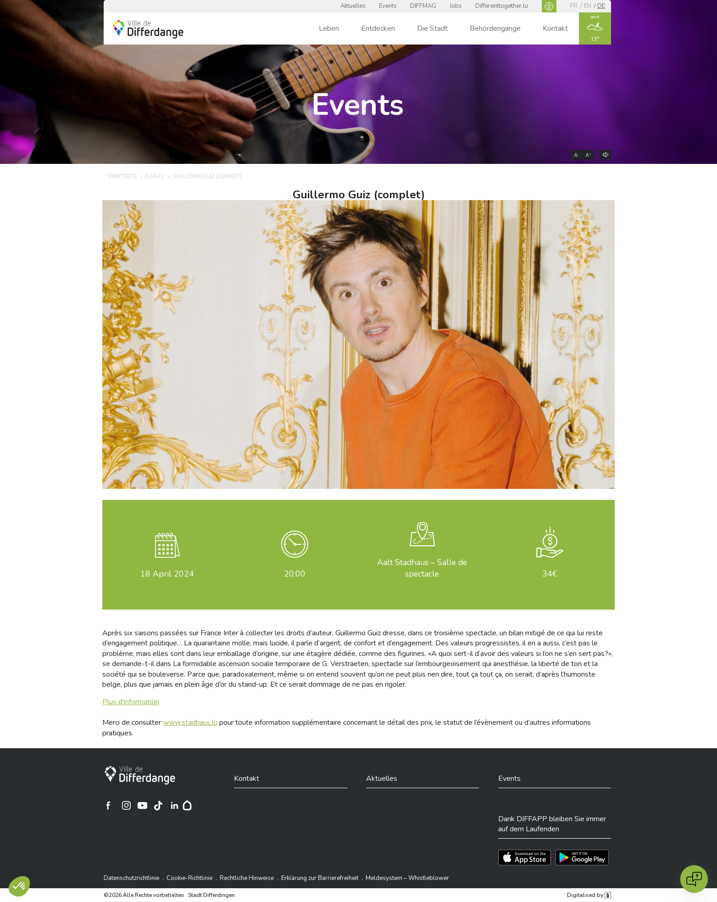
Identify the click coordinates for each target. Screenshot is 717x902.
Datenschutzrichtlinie (131, 878)
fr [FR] (574, 6)
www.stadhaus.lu (190, 722)
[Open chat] (694, 879)
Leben (329, 28)
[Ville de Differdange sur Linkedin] (174, 805)
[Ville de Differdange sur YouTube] (142, 805)
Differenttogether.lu (501, 6)
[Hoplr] (187, 805)
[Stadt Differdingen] (140, 775)
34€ (549, 573)
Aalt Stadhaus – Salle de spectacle (422, 568)
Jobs (456, 6)
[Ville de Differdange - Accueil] (148, 29)
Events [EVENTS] (154, 176)
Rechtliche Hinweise (247, 878)
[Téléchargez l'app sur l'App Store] (524, 857)
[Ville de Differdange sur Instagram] (126, 805)
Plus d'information (130, 702)
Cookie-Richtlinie (189, 878)
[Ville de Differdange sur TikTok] (158, 805)
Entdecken (378, 28)
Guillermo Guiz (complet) (359, 194)
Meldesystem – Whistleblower (407, 878)
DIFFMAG (423, 6)
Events (388, 6)
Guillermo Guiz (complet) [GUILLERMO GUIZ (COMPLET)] (207, 176)
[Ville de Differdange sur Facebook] (108, 805)
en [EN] (587, 6)
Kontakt (555, 28)
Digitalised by (589, 895)
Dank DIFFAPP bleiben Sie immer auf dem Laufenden (552, 824)
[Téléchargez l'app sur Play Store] (582, 857)
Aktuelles (353, 6)
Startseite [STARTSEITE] (122, 176)
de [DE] (601, 6)
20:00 (295, 573)
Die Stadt (432, 28)
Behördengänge (495, 28)
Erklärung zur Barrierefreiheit (319, 878)
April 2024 (167, 573)
